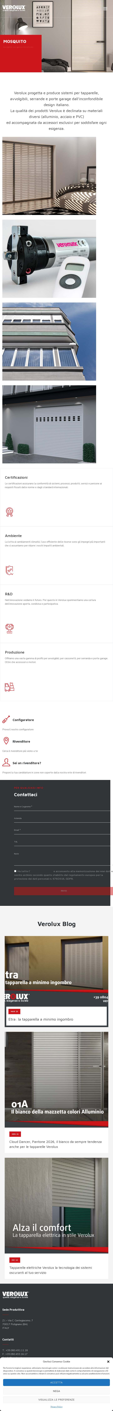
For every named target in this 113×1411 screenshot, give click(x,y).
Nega (56, 1391)
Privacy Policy (57, 1407)
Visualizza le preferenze (56, 1399)
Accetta (56, 1382)
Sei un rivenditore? (27, 763)
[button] (108, 1361)
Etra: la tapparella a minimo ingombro (40, 1019)
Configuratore (23, 720)
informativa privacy (41, 871)
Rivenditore (21, 741)
